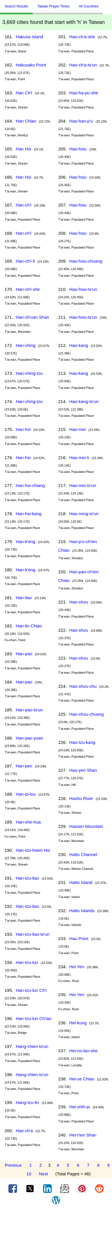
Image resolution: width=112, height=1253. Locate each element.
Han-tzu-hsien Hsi (33, 850)
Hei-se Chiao (81, 1078)
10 (29, 1173)
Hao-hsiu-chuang (85, 261)
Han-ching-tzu (29, 373)
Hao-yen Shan (83, 770)
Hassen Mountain (86, 826)
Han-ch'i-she (28, 289)
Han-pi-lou (26, 794)
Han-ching (25, 345)
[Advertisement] (56, 1231)
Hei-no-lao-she (83, 1050)
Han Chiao (26, 121)
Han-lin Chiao (29, 625)
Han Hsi (23, 148)
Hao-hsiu (78, 148)
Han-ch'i (23, 205)
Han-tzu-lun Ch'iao (33, 1018)
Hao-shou (78, 601)
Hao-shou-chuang (86, 714)
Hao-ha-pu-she (83, 92)
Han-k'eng (25, 541)
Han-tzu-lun (27, 962)
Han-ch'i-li (25, 261)
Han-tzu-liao (27, 878)
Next (43, 1173)
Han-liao (24, 597)
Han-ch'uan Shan (32, 317)
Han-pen (24, 765)
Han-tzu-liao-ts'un (32, 934)
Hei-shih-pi (79, 1106)
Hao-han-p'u (81, 121)
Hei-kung (78, 1022)
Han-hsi (23, 429)
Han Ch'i (24, 92)
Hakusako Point (31, 64)
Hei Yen (76, 966)
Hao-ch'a (24, 1130)
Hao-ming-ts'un (83, 513)
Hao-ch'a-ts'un (83, 64)
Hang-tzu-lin (27, 1102)
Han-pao (24, 653)
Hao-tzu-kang (82, 742)
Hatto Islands (82, 910)
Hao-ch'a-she (82, 36)
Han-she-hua (28, 822)
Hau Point (78, 938)
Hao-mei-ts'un (82, 485)
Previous (13, 1165)
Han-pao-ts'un (29, 709)
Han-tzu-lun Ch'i (31, 990)
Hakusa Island (29, 36)
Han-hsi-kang (28, 513)
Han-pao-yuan (29, 738)
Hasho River (81, 798)
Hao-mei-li (79, 457)
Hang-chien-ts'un (32, 1046)
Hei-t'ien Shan (82, 1134)
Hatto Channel (83, 854)
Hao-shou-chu (82, 686)
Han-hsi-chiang (30, 485)
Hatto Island (80, 882)
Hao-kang (78, 345)
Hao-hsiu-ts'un (83, 289)
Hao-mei (77, 429)
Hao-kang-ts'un (83, 401)
